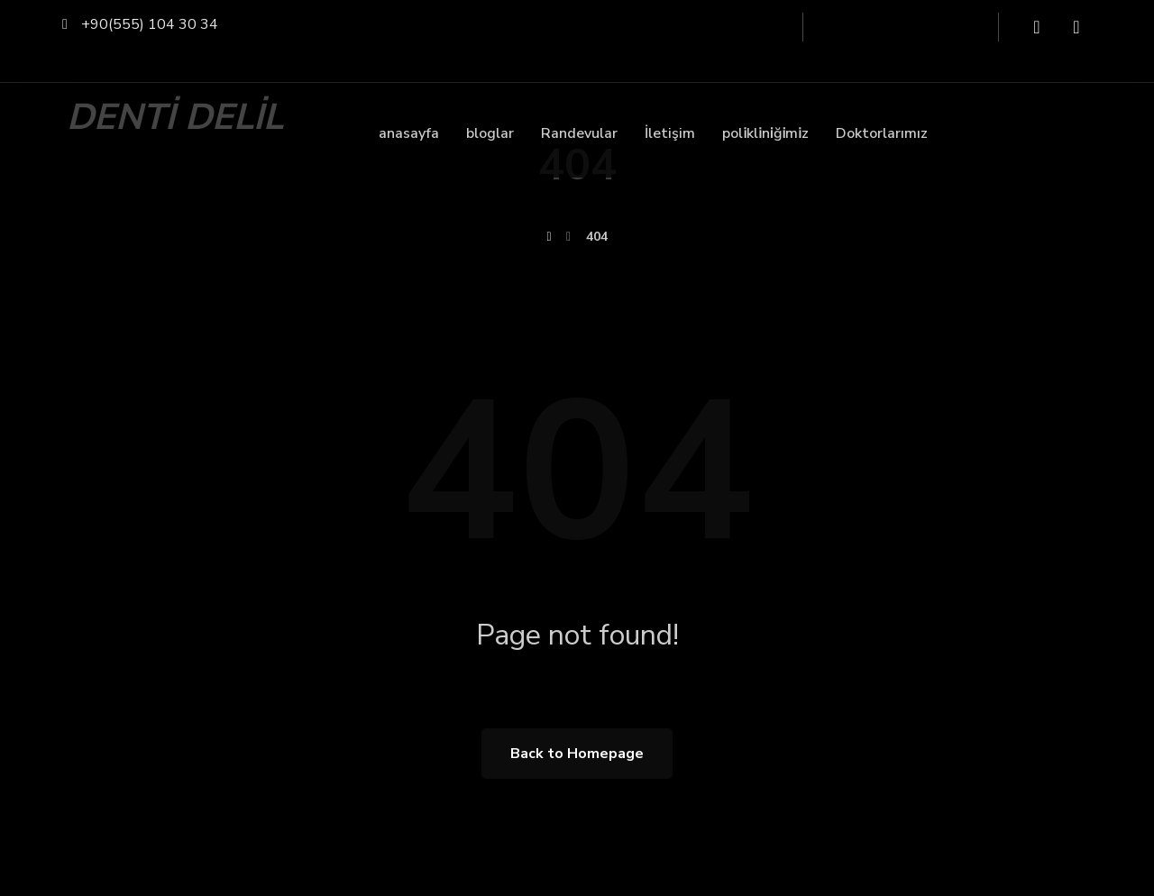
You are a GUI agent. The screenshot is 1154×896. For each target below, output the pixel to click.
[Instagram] (1076, 27)
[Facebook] (1037, 27)
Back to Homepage (577, 753)
